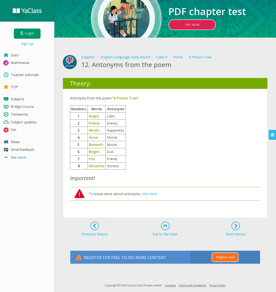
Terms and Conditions (192, 285)
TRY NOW (192, 24)
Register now (225, 257)
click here (149, 193)
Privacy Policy (217, 285)
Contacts (170, 285)
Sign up (27, 43)
